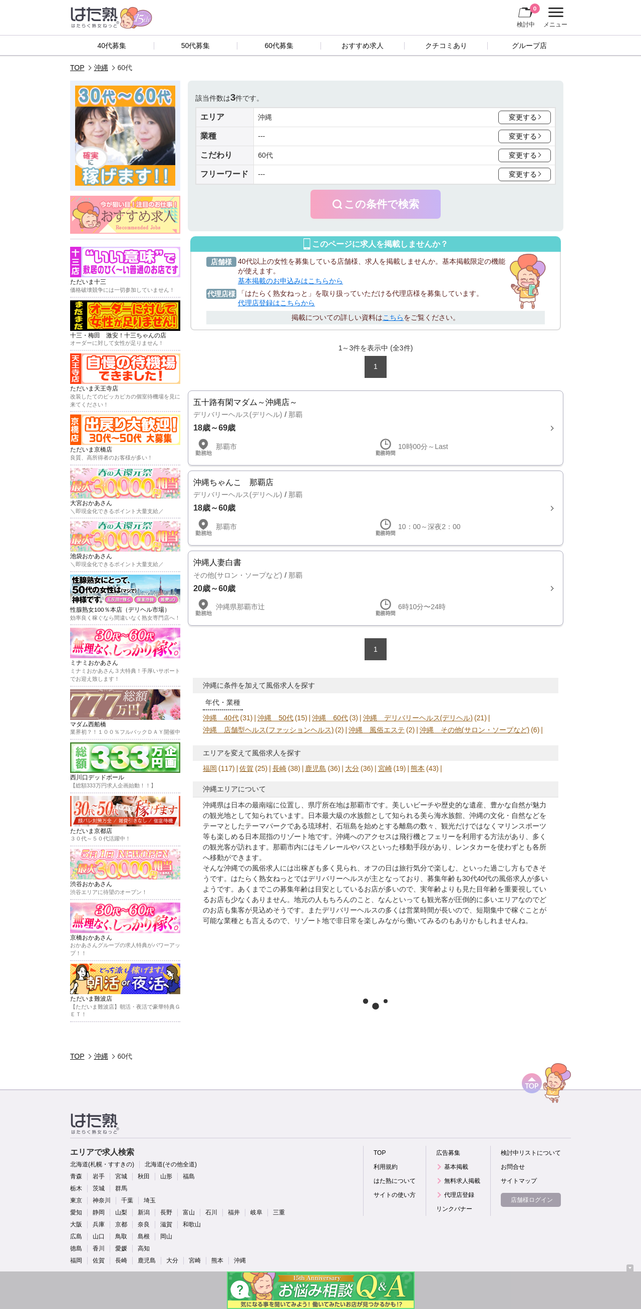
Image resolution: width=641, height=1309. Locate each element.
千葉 (127, 1200)
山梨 (121, 1212)
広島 (76, 1236)
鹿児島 (315, 768)
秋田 (144, 1176)
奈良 (144, 1224)
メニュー (554, 18)
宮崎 (385, 768)
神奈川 (102, 1200)
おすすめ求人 (363, 46)
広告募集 (448, 1152)
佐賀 (246, 768)
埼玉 (150, 1200)
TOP (77, 68)
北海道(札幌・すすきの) (102, 1164)
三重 (279, 1212)
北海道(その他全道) (171, 1164)
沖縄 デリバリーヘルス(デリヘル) (418, 718)
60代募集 (278, 46)
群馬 (121, 1188)
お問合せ (513, 1166)
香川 (99, 1248)
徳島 (76, 1248)
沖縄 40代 (221, 718)
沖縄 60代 (330, 718)
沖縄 (101, 68)
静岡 (99, 1212)
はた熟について (395, 1180)
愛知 (76, 1212)
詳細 (375, 428)
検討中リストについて (531, 1152)
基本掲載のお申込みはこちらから (290, 281)
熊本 (418, 768)
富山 (189, 1212)
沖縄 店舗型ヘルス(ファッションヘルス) (268, 730)
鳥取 (121, 1236)
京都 (121, 1224)
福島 (189, 1176)
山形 (166, 1176)
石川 (211, 1212)
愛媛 (121, 1248)
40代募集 (112, 46)
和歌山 (192, 1224)
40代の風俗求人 (502, 879)
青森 (76, 1176)
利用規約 (386, 1166)
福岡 (210, 768)
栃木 (76, 1188)
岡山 (166, 1236)
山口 (99, 1236)
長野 (166, 1212)
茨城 (99, 1188)
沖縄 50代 (275, 718)
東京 (76, 1200)
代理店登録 (459, 1194)
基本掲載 (456, 1166)
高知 (144, 1248)
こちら (393, 317)
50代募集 (195, 46)
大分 (352, 768)
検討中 (528, 16)
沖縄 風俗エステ (377, 730)
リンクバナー (454, 1208)
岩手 (99, 1176)
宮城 (121, 1176)
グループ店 (529, 46)
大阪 (76, 1224)
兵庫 (99, 1224)
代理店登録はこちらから (276, 303)
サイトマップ (519, 1180)
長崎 (279, 768)
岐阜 (256, 1212)
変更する (523, 117)
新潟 (144, 1212)
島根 (144, 1236)
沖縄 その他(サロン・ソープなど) (474, 730)
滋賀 (166, 1224)
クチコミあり (446, 46)
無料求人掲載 (462, 1180)
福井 (234, 1212)
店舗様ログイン (532, 1199)
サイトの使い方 (395, 1194)
